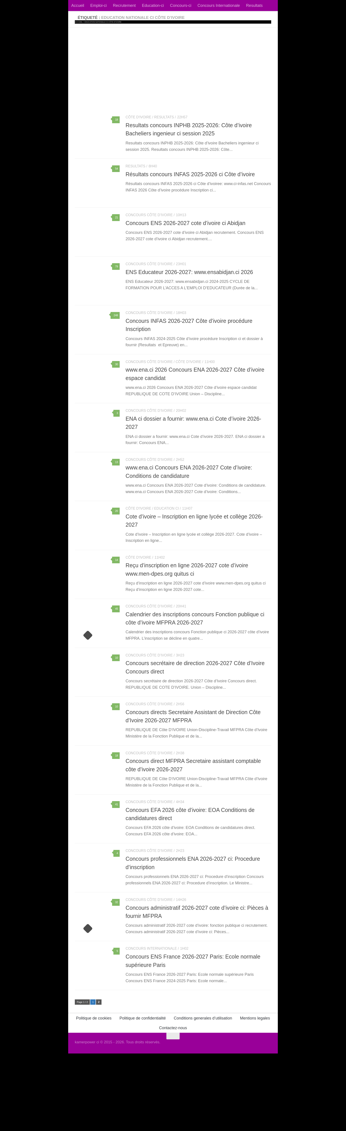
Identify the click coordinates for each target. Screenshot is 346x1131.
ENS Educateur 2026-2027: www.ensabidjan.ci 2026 (189, 285)
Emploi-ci (98, 5)
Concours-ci (180, 5)
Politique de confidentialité (142, 1095)
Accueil (77, 5)
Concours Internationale (218, 5)
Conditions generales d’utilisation (203, 1095)
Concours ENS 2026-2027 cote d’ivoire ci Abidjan (185, 232)
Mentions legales (255, 1095)
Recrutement (124, 5)
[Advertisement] (173, 61)
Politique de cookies (94, 1095)
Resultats (254, 5)
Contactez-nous (173, 1105)
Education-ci (153, 5)
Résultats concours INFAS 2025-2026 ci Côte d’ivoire (190, 178)
